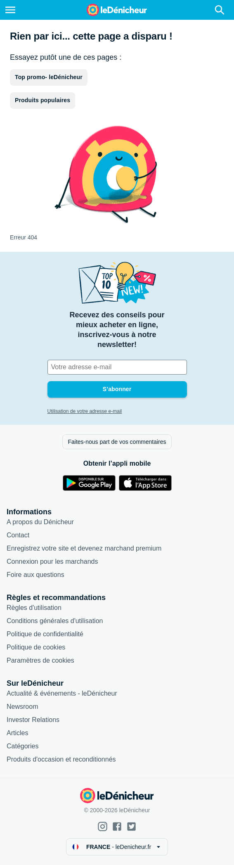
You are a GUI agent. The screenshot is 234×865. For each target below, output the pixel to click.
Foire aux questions (35, 574)
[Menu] (10, 9)
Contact (18, 535)
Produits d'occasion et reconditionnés (61, 759)
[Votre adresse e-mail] (117, 367)
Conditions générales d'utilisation (55, 620)
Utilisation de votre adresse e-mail (84, 411)
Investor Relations (33, 719)
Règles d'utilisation (34, 607)
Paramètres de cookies (40, 660)
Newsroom (22, 706)
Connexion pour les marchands (52, 561)
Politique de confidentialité (45, 634)
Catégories (22, 746)
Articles (17, 732)
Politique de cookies (36, 647)
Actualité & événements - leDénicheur (62, 693)
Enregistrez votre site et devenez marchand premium (84, 548)
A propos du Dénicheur (40, 521)
